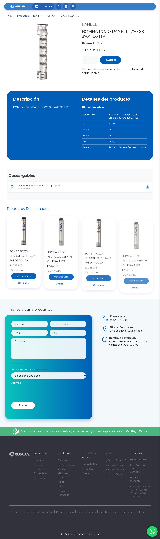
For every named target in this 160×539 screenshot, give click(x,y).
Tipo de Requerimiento (29, 377)
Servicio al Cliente (115, 465)
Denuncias (15, 511)
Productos (23, 15)
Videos (85, 473)
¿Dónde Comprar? (116, 460)
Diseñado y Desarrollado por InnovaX (80, 534)
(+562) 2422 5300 (139, 459)
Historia (38, 465)
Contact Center (114, 474)
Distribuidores (107, 511)
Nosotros (39, 460)
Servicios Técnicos (116, 469)
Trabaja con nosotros (131, 511)
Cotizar (111, 60)
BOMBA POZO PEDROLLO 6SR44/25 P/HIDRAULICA (22, 275)
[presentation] (35, 399)
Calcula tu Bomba (91, 464)
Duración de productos (39, 511)
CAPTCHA (16, 390)
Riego (61, 481)
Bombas (62, 460)
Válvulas (62, 486)
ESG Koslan (40, 478)
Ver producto (24, 295)
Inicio (10, 15)
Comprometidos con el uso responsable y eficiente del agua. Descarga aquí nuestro (84, 431)
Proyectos (87, 468)
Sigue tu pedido (86, 511)
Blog (84, 478)
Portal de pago (65, 511)
